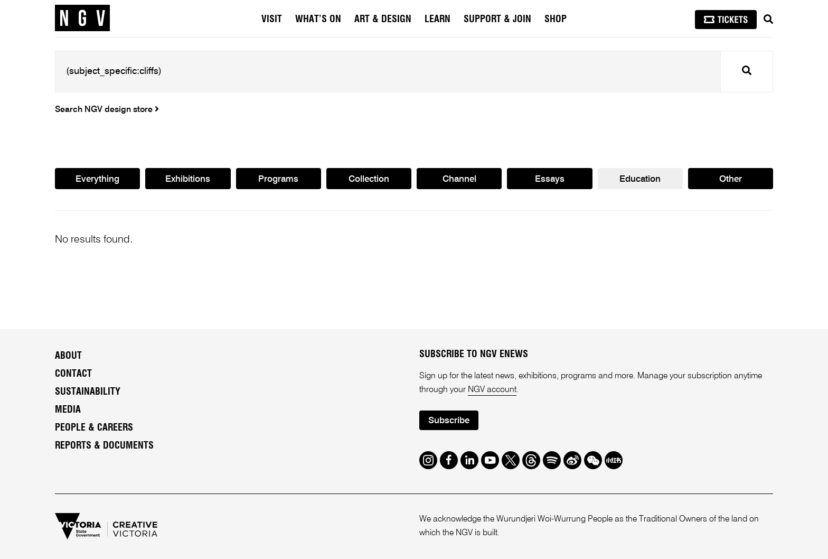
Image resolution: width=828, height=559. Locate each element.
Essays (549, 179)
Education (640, 179)
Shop (555, 19)
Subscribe (448, 420)
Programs (278, 179)
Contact (73, 374)
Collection (369, 179)
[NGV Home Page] (82, 18)
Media (68, 410)
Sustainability (87, 392)
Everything (97, 179)
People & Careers (94, 428)
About (68, 356)
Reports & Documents (104, 446)
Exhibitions (187, 179)
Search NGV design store (107, 110)
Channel (459, 179)
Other (730, 179)
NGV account (492, 390)
